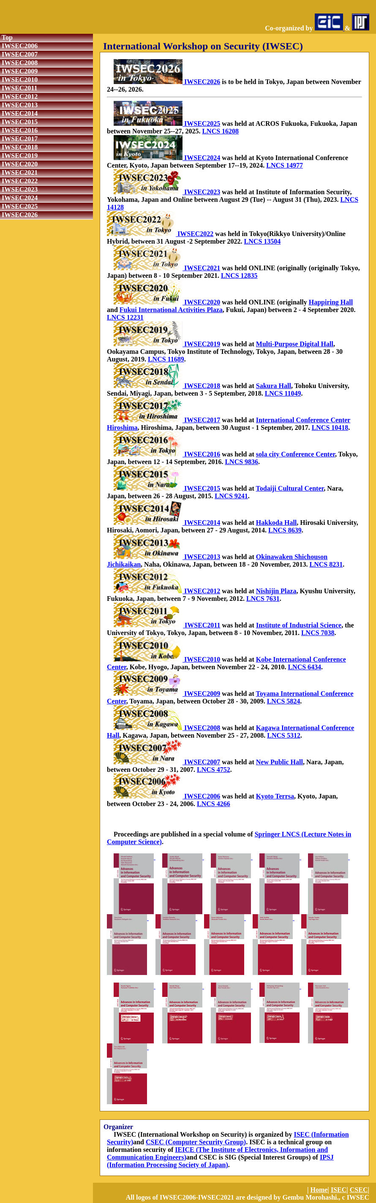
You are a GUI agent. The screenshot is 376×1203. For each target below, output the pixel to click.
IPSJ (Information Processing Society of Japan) (220, 1161)
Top (6, 37)
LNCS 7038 (318, 632)
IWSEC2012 (19, 96)
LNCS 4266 (213, 803)
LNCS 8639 (285, 530)
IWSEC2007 (19, 54)
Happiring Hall (331, 302)
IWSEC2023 (19, 189)
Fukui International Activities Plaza (171, 309)
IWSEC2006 (19, 45)
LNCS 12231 (125, 317)
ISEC (338, 1189)
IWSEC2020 (19, 164)
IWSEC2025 (19, 206)
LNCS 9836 (241, 461)
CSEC (359, 1189)
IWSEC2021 (19, 172)
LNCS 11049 (283, 393)
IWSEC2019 (19, 155)
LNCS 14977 (284, 165)
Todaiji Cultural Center (290, 488)
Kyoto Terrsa (275, 796)
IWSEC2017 (19, 138)
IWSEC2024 (19, 197)
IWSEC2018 (19, 147)
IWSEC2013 (19, 105)
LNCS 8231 (326, 564)
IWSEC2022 (19, 181)
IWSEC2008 (19, 62)
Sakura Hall (273, 385)
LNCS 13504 (262, 241)
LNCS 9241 (231, 496)
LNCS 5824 (283, 701)
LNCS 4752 (213, 769)
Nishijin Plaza (276, 591)
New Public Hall (279, 762)
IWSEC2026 (19, 214)
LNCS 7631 (263, 598)
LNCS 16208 (220, 131)
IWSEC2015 (19, 121)
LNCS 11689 (166, 359)
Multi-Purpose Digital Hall (294, 344)
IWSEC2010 (19, 79)
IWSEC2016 (19, 130)
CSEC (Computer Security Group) (196, 1142)
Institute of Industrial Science (298, 625)
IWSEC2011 (18, 88)
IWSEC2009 (19, 71)
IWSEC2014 (19, 113)
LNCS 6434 (304, 667)
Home (318, 1189)
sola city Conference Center (295, 454)
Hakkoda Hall (276, 522)
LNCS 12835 (239, 275)
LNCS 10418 (330, 427)
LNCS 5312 (283, 735)
